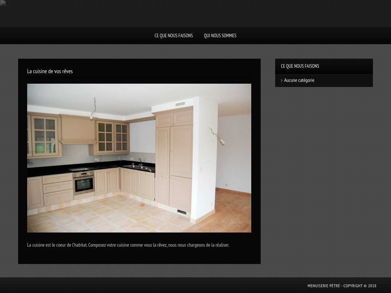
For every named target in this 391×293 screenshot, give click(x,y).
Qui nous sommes (220, 36)
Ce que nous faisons (174, 36)
